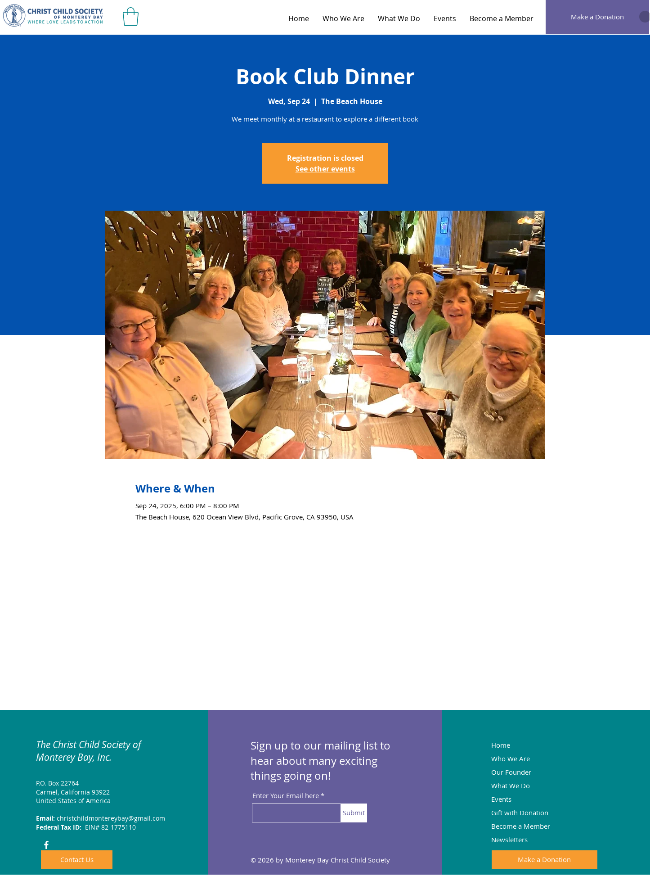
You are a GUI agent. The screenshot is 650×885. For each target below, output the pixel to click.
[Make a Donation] (597, 17)
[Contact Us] (76, 859)
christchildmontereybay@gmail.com (111, 818)
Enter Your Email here (285, 795)
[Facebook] (46, 845)
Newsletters (509, 839)
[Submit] (354, 813)
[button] (131, 16)
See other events (325, 169)
